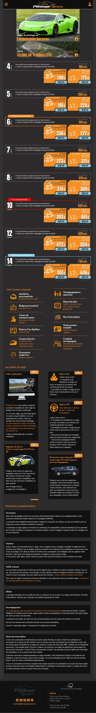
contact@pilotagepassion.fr (24, 704)
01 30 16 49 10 (24, 700)
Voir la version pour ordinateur (71, 687)
